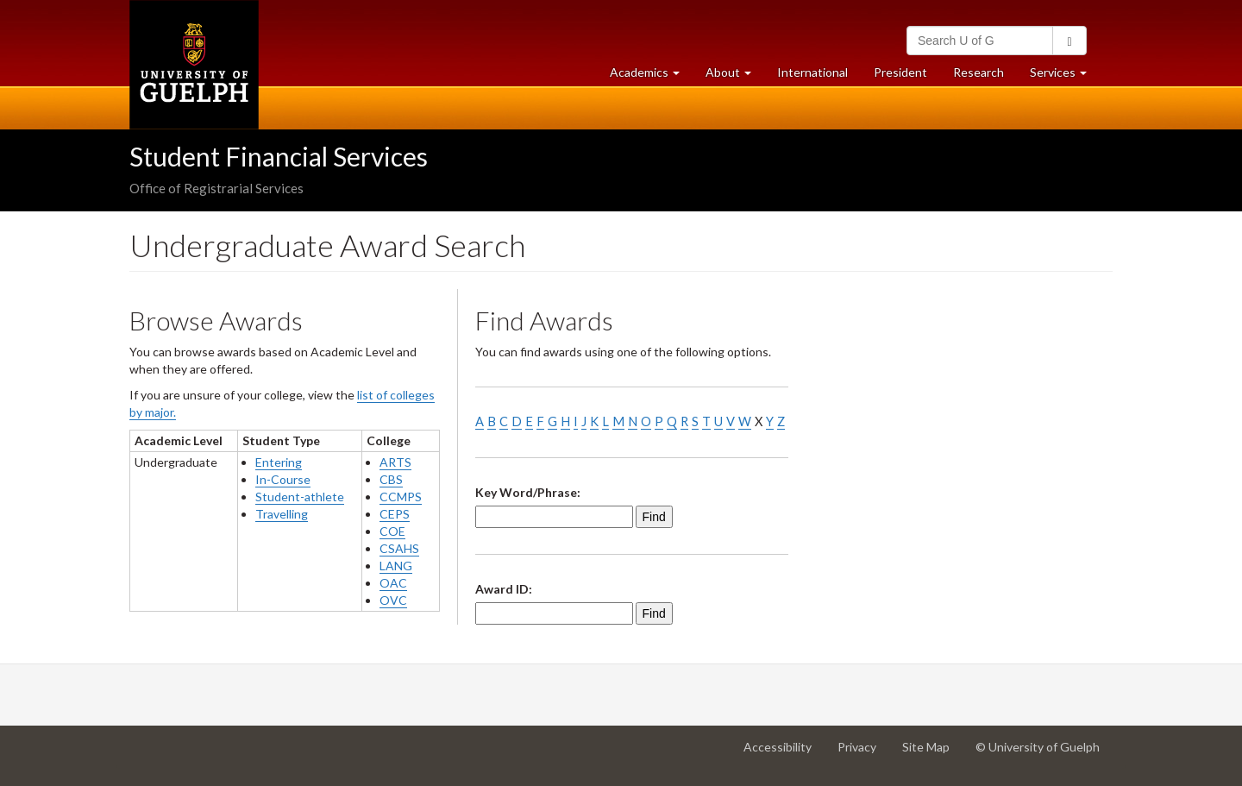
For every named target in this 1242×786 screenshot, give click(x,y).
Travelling (281, 513)
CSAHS (399, 548)
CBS (391, 479)
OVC (393, 600)
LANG (396, 565)
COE (392, 531)
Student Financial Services (278, 156)
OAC (393, 582)
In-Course (282, 479)
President (900, 72)
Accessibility (784, 753)
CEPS (395, 513)
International (812, 72)
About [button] (735, 76)
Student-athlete (299, 496)
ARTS (395, 462)
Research (985, 76)
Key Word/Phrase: (527, 492)
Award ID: (503, 589)
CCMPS (401, 496)
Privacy (863, 753)
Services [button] (1065, 76)
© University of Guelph (1037, 746)
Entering (278, 462)
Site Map (932, 753)
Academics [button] (651, 76)
